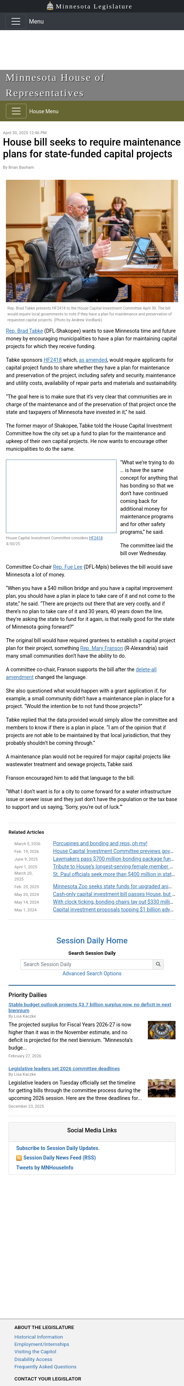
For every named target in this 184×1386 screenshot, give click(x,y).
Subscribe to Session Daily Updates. (58, 1148)
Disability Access (33, 1359)
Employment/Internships (41, 1344)
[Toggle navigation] (16, 21)
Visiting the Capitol (35, 1351)
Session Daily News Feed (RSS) (59, 1158)
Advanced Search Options (91, 973)
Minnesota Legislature (89, 5)
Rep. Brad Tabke (24, 331)
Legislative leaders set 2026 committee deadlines (64, 1068)
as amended (93, 360)
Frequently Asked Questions (45, 1366)
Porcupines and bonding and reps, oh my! (100, 843)
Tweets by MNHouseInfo (44, 1168)
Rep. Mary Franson (101, 648)
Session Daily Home (92, 940)
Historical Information (38, 1337)
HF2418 (53, 360)
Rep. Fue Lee (68, 567)
